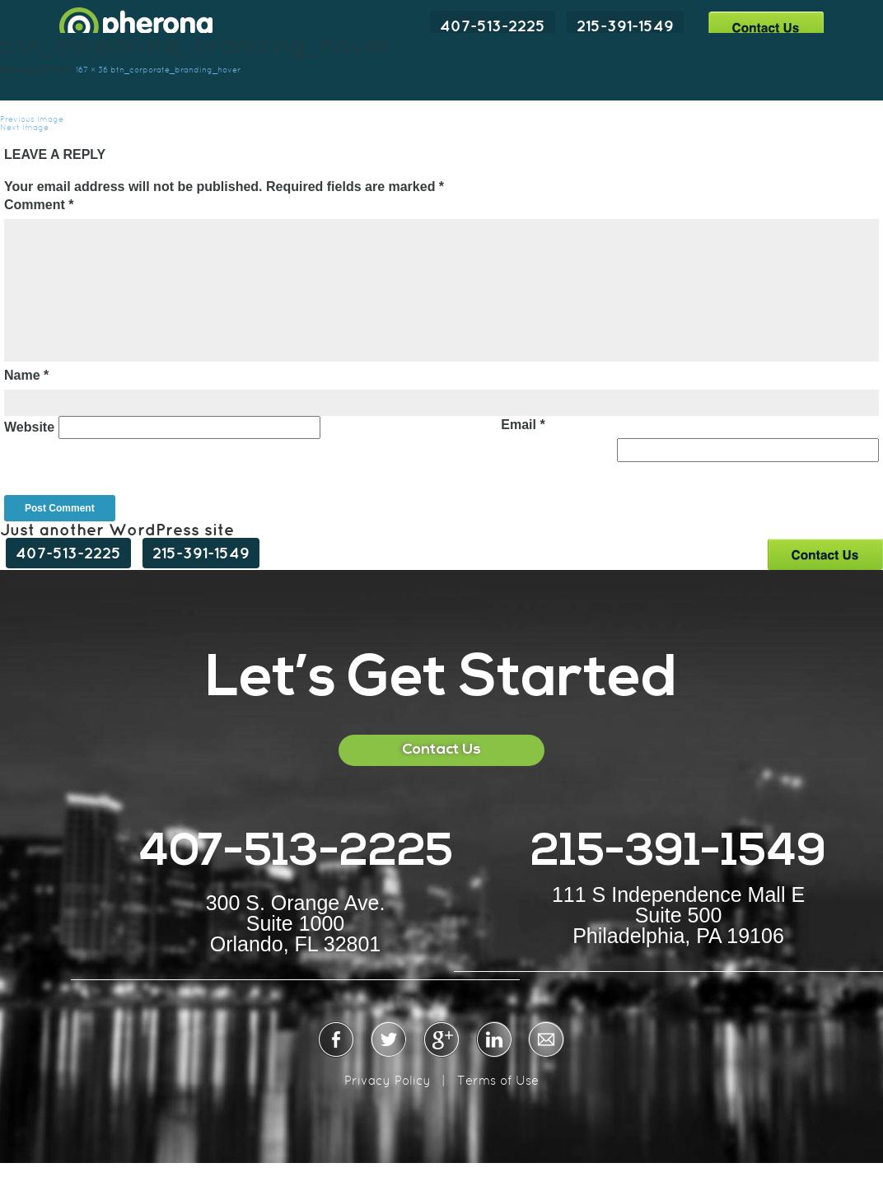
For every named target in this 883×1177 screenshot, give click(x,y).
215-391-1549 (625, 25)
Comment (38, 205)
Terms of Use (498, 1080)
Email (522, 425)
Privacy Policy (387, 1080)
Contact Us (766, 27)
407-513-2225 (492, 25)
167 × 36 (92, 69)
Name (26, 375)
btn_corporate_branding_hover (175, 69)
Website (29, 427)
